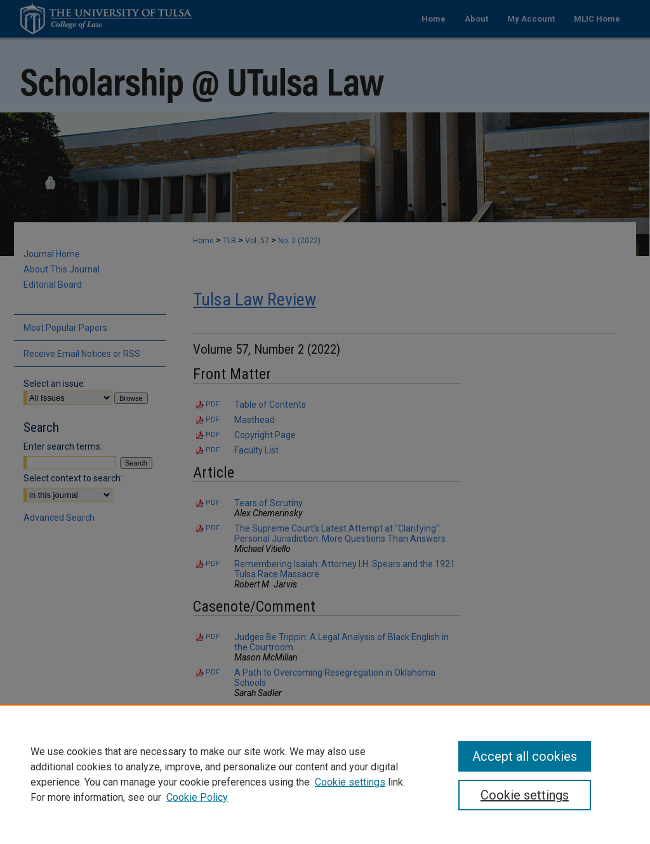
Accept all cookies (524, 756)
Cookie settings (350, 782)
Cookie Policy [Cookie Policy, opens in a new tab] (197, 797)
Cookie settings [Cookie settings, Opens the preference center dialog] (525, 795)
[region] (325, 774)
